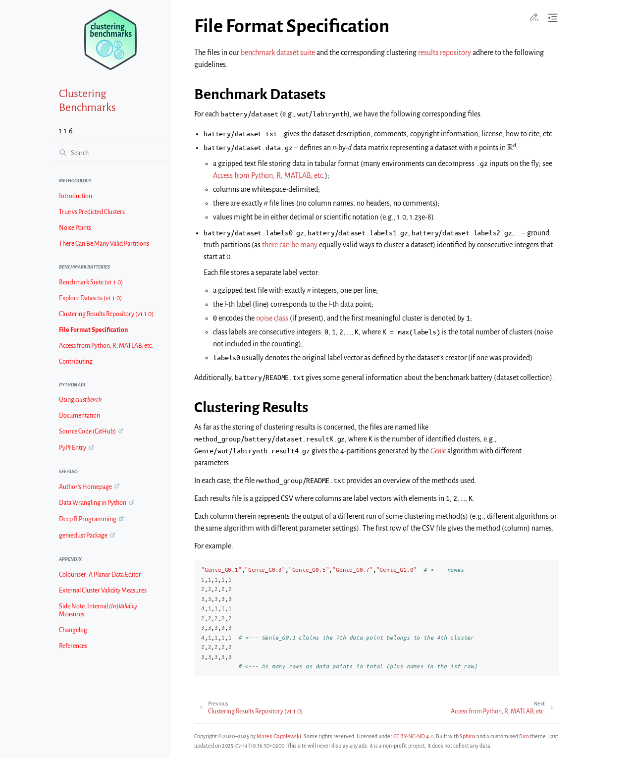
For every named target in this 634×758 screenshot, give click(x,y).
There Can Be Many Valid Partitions (104, 243)
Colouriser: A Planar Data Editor (100, 574)
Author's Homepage (85, 487)
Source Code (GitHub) (87, 431)
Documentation (79, 415)
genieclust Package (83, 535)
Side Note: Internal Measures (98, 610)
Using (80, 399)
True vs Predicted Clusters (92, 212)
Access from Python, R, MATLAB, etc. (106, 345)
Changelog (73, 630)
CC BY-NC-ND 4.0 (413, 736)
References (73, 646)
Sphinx (468, 736)
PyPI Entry (72, 447)
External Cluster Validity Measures (103, 590)
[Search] (110, 153)
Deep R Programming (87, 519)
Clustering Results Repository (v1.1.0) (106, 314)
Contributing (76, 361)
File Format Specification (93, 329)
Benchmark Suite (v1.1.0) (91, 282)
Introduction (75, 196)
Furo (524, 736)
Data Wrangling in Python (92, 502)
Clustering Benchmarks (87, 100)
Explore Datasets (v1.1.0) (90, 298)
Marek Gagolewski (279, 736)
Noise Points (75, 227)
